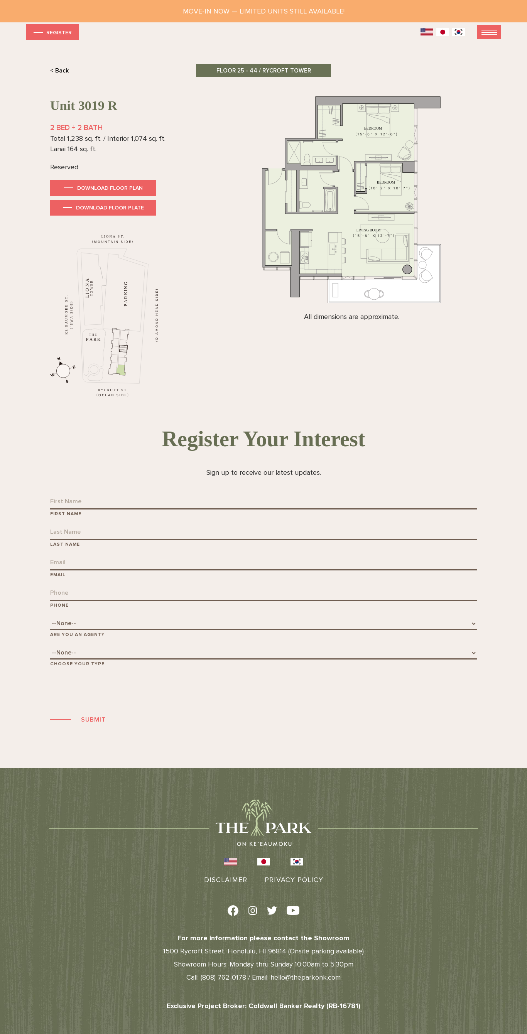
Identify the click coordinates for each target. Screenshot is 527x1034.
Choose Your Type (77, 664)
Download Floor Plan (110, 188)
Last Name (65, 544)
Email (58, 575)
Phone (59, 605)
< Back (59, 70)
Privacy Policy (294, 879)
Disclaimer (225, 879)
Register (52, 32)
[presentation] (108, 690)
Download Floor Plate (110, 207)
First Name (65, 514)
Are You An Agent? (77, 635)
